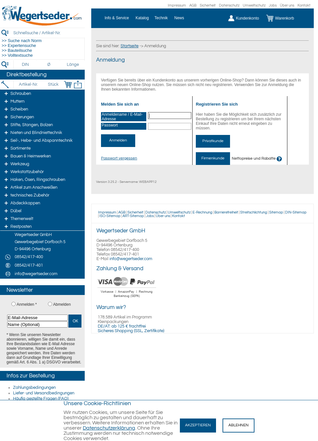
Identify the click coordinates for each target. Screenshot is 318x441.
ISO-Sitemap (110, 216)
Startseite (129, 46)
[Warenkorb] (285, 18)
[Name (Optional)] (37, 324)
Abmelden (62, 304)
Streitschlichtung (253, 212)
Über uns (287, 5)
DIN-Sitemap (296, 212)
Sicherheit (208, 5)
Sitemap (276, 212)
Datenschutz (229, 5)
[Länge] (73, 64)
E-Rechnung (202, 212)
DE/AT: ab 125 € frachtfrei (122, 326)
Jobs (273, 5)
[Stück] (53, 84)
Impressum (177, 5)
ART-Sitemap (133, 216)
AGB (192, 5)
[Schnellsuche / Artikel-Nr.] (49, 32)
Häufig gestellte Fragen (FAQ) (40, 398)
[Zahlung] (126, 298)
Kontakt (304, 5)
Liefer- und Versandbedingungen (43, 393)
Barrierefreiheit (226, 212)
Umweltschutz (254, 5)
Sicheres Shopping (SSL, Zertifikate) (131, 331)
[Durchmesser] (49, 64)
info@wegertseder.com (130, 259)
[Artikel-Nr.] (28, 84)
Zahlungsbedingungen (34, 387)
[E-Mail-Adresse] (37, 318)
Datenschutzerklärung (109, 428)
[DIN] (25, 64)
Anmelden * (27, 304)
